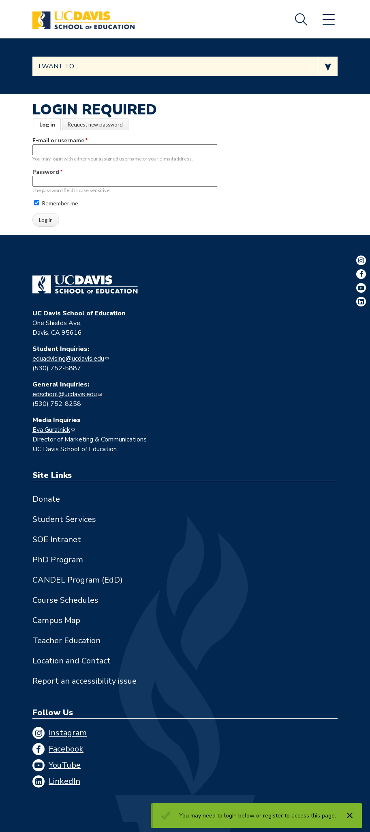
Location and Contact (71, 660)
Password (47, 171)
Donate (46, 499)
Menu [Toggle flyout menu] (329, 19)
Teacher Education (66, 640)
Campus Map (56, 620)
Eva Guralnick (51, 429)
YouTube (65, 765)
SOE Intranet (56, 539)
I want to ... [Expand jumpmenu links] (58, 66)
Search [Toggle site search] (301, 19)
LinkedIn (64, 781)
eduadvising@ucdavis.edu (68, 358)
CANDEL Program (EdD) (77, 579)
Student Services (64, 519)
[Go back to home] (85, 284)
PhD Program (57, 559)
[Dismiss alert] (349, 815)
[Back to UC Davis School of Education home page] (83, 19)
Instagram (68, 732)
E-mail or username (60, 140)
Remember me (56, 203)
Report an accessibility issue (84, 681)
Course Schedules (65, 600)
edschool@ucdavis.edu (64, 394)
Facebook (66, 748)
